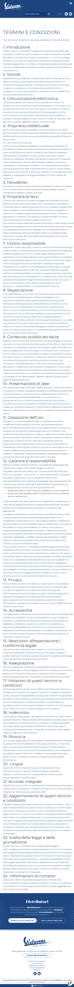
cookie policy (19, 788)
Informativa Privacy (37, 966)
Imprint (37, 970)
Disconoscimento (37, 968)
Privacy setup (40, 982)
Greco (59, 14)
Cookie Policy (26, 606)
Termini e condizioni (37, 961)
